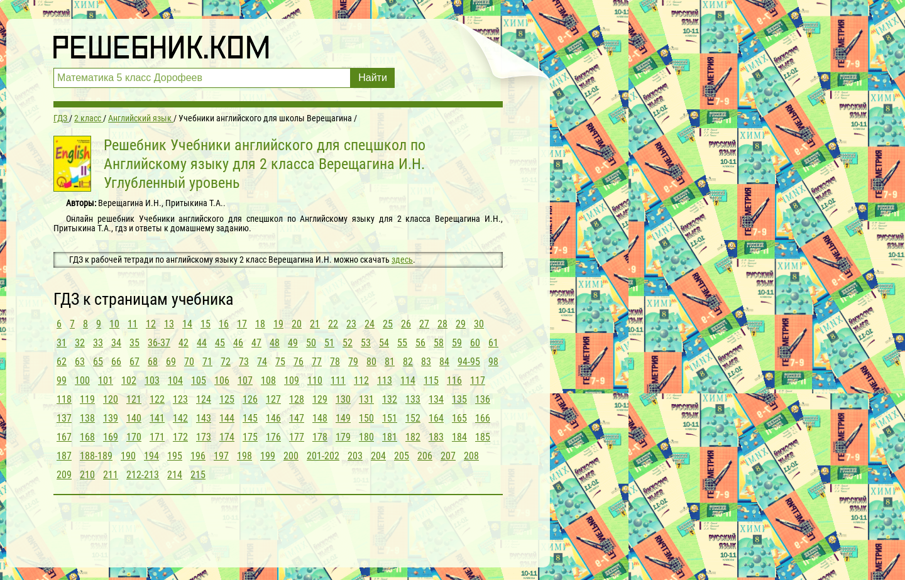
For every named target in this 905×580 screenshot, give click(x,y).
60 (475, 343)
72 (226, 362)
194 (151, 456)
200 (291, 456)
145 (250, 418)
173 (203, 437)
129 (319, 399)
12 (151, 324)
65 (98, 362)
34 (116, 343)
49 (293, 343)
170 (133, 437)
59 (457, 343)
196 (198, 456)
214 (174, 475)
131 (366, 399)
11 (133, 324)
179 (343, 437)
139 (110, 418)
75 (280, 362)
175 (250, 437)
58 (439, 343)
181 (389, 437)
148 (319, 418)
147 (296, 418)
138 (87, 418)
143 (203, 418)
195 (174, 456)
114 (407, 380)
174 (226, 437)
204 (378, 456)
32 (80, 343)
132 (389, 399)
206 (424, 456)
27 (424, 324)
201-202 (323, 456)
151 (389, 418)
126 (250, 399)
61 (493, 343)
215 (198, 475)
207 (448, 456)
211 (110, 475)
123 (180, 399)
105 (198, 380)
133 (412, 399)
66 (116, 362)
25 (388, 324)
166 (482, 418)
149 (343, 418)
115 (431, 380)
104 (175, 380)
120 (110, 399)
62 (62, 362)
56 (420, 343)
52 (348, 343)
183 (436, 437)
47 (256, 343)
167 (64, 437)
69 (171, 362)
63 (80, 362)
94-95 (469, 362)
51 (329, 343)
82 (408, 362)
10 (114, 324)
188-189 (96, 456)
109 (291, 380)
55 (402, 343)
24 (370, 324)
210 (87, 475)
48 (275, 343)
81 (390, 362)
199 (267, 456)
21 (315, 324)
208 (471, 456)
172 (180, 437)
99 (62, 380)
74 (262, 362)
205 (401, 456)
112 (361, 380)
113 (384, 380)
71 (207, 362)
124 (203, 399)
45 (220, 343)
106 (221, 380)
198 (244, 456)
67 (134, 362)
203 (355, 456)
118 (64, 399)
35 (134, 343)
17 (242, 324)
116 (454, 380)
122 (157, 399)
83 (426, 362)
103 (152, 380)
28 (442, 324)
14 (187, 324)
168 (87, 437)
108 (268, 380)
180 (366, 437)
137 (64, 418)
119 (87, 399)
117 (477, 380)
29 (461, 324)
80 (371, 362)
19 (278, 324)
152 (412, 418)
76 (298, 362)
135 (459, 399)
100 (82, 380)
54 (384, 343)
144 (226, 418)
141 (157, 418)
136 (482, 399)
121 (133, 399)
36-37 (159, 343)
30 (479, 324)
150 (366, 418)
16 (224, 324)
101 (105, 380)
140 (133, 418)
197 (221, 456)
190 (128, 456)
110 (314, 380)
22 (333, 324)
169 (110, 437)
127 (273, 399)
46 (238, 343)
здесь (402, 259)
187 (64, 456)
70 (189, 362)
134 (436, 399)
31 (62, 343)
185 (482, 437)
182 (412, 437)
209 (64, 475)
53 (366, 343)
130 (343, 399)
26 (406, 324)
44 (202, 343)
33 (98, 343)
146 (273, 418)
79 (353, 362)
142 (180, 418)
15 (205, 324)
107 (245, 380)
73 (244, 362)
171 (157, 437)
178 (319, 437)
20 (297, 324)
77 (317, 362)
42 (183, 343)
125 (226, 399)
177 (296, 437)
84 (444, 362)
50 (311, 343)
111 (338, 380)
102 (128, 380)
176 (273, 437)
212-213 (142, 475)
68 (153, 362)
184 (459, 437)
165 (459, 418)
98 (493, 362)
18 (260, 324)
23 (351, 324)
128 (296, 399)
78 (335, 362)
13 (169, 324)
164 (436, 418)
